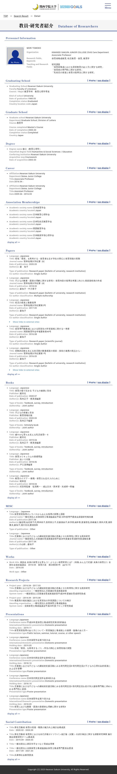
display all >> (13, 242)
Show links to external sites (24, 322)
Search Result (21, 16)
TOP (6, 16)
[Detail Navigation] (107, 6)
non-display (103, 80)
